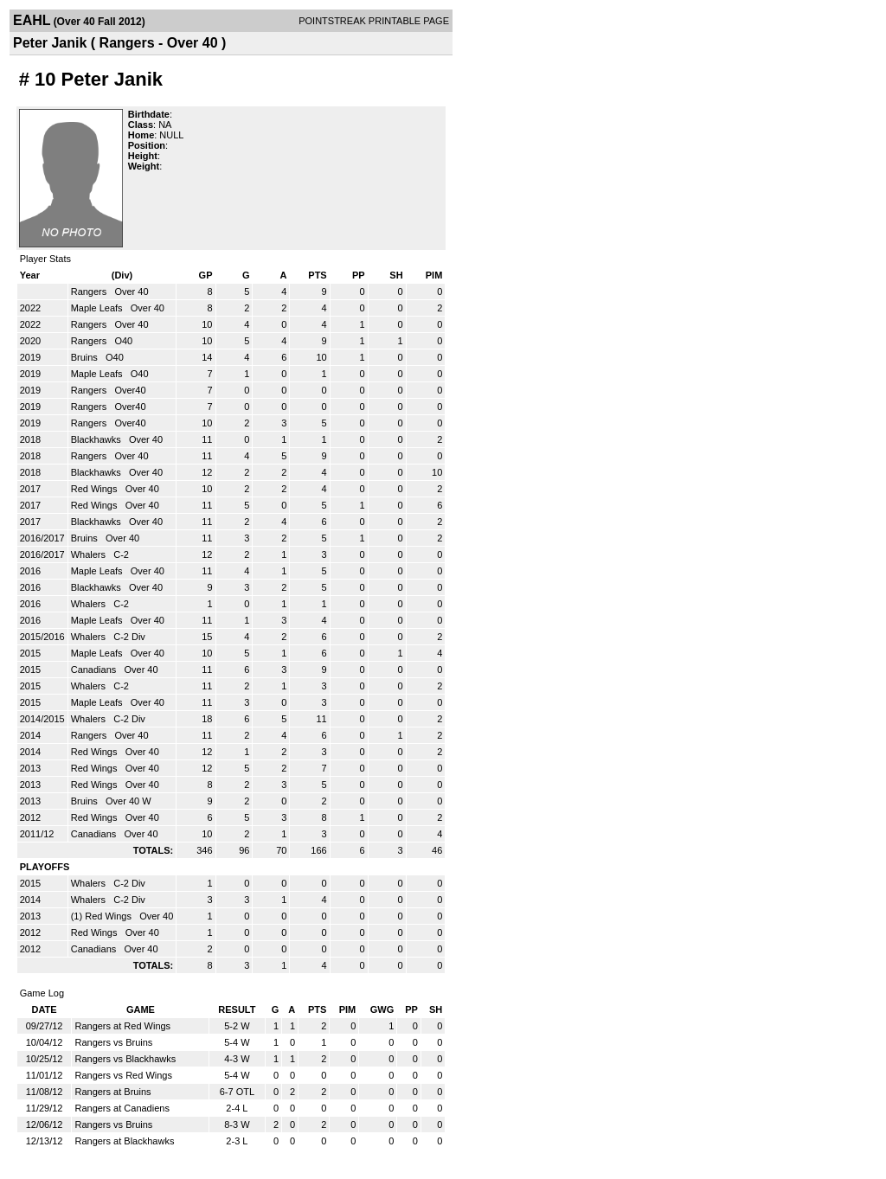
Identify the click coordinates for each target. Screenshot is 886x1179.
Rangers (90, 291)
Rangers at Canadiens (121, 1108)
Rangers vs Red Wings (123, 1075)
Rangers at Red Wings (122, 1026)
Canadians (95, 669)
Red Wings (95, 489)
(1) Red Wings (102, 916)
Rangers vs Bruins (113, 1042)
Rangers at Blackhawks (124, 1141)
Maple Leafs (98, 308)
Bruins (85, 357)
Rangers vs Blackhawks (125, 1059)
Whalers (89, 554)
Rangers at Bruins (112, 1091)
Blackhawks (97, 439)
